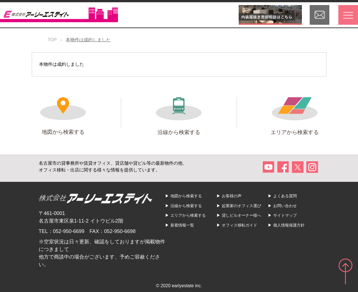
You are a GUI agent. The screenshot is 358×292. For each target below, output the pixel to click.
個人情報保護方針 (289, 225)
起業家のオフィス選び (241, 205)
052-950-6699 (69, 231)
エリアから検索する (188, 215)
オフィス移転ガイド (239, 225)
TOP (52, 39)
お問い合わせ (285, 205)
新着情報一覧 (182, 225)
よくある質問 (285, 196)
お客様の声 (231, 196)
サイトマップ (285, 215)
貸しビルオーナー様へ (241, 215)
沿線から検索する (186, 205)
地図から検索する (186, 196)
